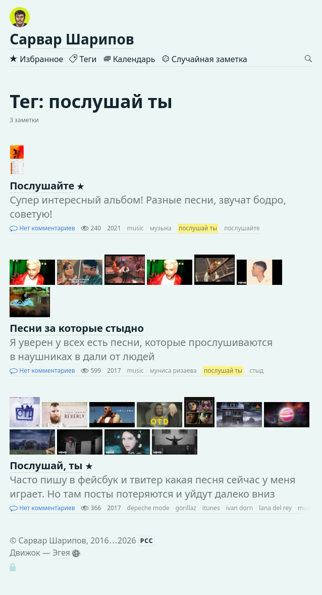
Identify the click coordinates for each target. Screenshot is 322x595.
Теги (82, 59)
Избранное (36, 59)
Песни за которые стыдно (77, 328)
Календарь (129, 59)
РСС (146, 540)
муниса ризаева (173, 370)
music (135, 228)
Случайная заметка (204, 59)
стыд (256, 370)
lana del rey (275, 508)
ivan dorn (239, 508)
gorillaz (186, 508)
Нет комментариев (42, 228)
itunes (211, 508)
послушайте (241, 228)
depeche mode (148, 508)
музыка (161, 228)
